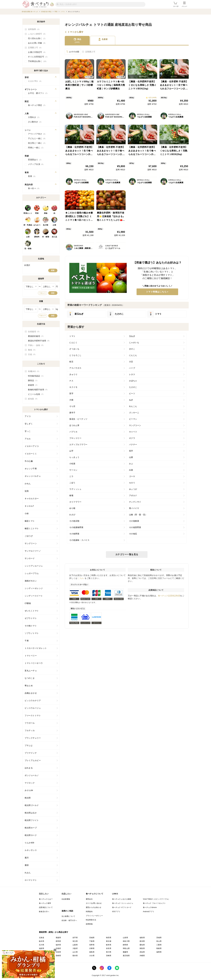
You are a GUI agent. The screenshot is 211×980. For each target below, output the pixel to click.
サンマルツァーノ (33, 551)
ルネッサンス (31, 850)
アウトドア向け (37, 134)
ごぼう (72, 483)
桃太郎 (28, 798)
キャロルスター (32, 498)
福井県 (58, 945)
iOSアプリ (116, 912)
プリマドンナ (31, 753)
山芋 (71, 451)
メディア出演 (36, 164)
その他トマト (31, 626)
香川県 (108, 952)
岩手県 (75, 938)
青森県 (58, 938)
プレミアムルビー (33, 760)
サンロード (30, 558)
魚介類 (45, 225)
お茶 (28, 237)
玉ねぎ (132, 336)
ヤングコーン (135, 425)
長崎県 (58, 956)
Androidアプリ (148, 912)
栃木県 (41, 941)
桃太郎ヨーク (31, 835)
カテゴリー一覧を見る (126, 554)
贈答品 (33, 380)
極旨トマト (30, 521)
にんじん (133, 355)
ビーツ (132, 393)
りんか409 (29, 843)
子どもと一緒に (37, 138)
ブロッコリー (75, 438)
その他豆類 (74, 521)
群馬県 (58, 941)
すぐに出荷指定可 (38, 57)
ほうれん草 (74, 425)
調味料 (37, 237)
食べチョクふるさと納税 (121, 899)
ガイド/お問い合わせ (94, 903)
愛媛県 (125, 952)
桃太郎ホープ (31, 828)
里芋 (71, 393)
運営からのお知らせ (93, 907)
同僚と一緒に (36, 147)
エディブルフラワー (78, 444)
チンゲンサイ (135, 502)
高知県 (142, 952)
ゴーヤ (132, 476)
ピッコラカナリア (33, 700)
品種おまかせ (31, 693)
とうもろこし (75, 355)
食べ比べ (34, 188)
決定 (52, 293)
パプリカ (73, 432)
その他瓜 (133, 534)
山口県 (75, 952)
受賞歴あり (35, 160)
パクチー (133, 444)
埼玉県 (75, 941)
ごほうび (29, 536)
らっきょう (74, 457)
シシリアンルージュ (34, 566)
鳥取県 (142, 948)
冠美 (27, 491)
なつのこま (30, 678)
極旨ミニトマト (32, 528)
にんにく (73, 342)
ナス (71, 381)
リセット (42, 293)
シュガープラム (32, 573)
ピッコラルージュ (33, 708)
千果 (27, 641)
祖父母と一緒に (37, 143)
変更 (52, 270)
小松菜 (72, 463)
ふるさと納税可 (37, 34)
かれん (28, 483)
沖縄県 (142, 956)
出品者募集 (66, 899)
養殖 (32, 350)
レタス (132, 374)
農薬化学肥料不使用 (39, 340)
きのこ (132, 349)
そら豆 (72, 406)
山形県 (125, 938)
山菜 (131, 457)
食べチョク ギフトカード (122, 907)
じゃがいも (134, 342)
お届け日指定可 (37, 52)
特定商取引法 (91, 920)
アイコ (28, 416)
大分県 (91, 956)
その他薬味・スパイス (79, 540)
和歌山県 (126, 948)
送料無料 (34, 29)
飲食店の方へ (44, 912)
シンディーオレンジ (34, 588)
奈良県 (108, 948)
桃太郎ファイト (32, 820)
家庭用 (33, 385)
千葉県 (91, 941)
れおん (28, 873)
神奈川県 (126, 941)
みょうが (133, 489)
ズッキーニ (134, 413)
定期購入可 (90, 52)
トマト (72, 336)
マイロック (30, 783)
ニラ (71, 476)
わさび (72, 514)
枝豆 (71, 362)
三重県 (159, 945)
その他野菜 (74, 534)
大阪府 (75, 948)
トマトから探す (76, 32)
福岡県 (159, 952)
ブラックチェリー (33, 738)
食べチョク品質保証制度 (169, 596)
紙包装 (33, 399)
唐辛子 (72, 413)
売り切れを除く (37, 38)
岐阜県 (108, 945)
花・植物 (27, 249)
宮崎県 (108, 956)
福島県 (142, 938)
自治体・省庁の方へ (69, 920)
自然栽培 (34, 331)
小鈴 (27, 513)
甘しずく (29, 424)
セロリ (132, 483)
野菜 (37, 213)
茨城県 (159, 938)
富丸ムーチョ (31, 670)
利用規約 (89, 912)
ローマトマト (31, 880)
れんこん (133, 406)
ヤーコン (73, 470)
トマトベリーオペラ (34, 663)
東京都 (108, 941)
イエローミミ (31, 454)
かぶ (131, 463)
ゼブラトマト (31, 618)
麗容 (27, 865)
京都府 (58, 948)
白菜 (131, 470)
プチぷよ (29, 745)
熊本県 (75, 956)
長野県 (91, 945)
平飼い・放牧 (36, 345)
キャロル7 (29, 506)
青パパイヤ (134, 508)
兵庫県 (91, 948)
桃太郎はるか (31, 813)
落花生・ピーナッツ (78, 419)
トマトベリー (31, 656)
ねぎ (131, 400)
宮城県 (91, 938)
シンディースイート (34, 596)
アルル (28, 439)
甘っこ (28, 431)
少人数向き (35, 122)
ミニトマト (35, 81)
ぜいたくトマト (32, 611)
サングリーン (31, 543)
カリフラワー (75, 502)
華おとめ (29, 685)
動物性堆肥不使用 (38, 389)
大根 (71, 400)
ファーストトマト (33, 715)
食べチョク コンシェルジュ (122, 903)
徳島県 (91, 952)
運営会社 (89, 899)
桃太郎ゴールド (32, 805)
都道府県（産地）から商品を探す (53, 932)
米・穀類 (45, 237)
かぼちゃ (133, 381)
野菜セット (28, 213)
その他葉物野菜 (76, 527)
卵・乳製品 (28, 225)
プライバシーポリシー (94, 916)
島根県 (159, 948)
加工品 (54, 237)
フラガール (30, 723)
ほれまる (29, 768)
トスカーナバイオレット (36, 648)
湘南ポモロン (31, 581)
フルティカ (30, 730)
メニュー (184, 4)
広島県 (58, 952)
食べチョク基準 (45, 903)
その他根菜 (134, 521)
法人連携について (68, 916)
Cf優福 (28, 603)
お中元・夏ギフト (38, 93)
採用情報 (89, 924)
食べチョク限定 (37, 105)
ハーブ (132, 368)
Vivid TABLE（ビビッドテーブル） (156, 899)
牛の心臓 (29, 461)
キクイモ (73, 387)
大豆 (131, 362)
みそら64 (29, 790)
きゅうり (73, 374)
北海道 (41, 938)
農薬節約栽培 (36, 336)
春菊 (71, 495)
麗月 (27, 858)
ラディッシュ (75, 489)
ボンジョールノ (32, 775)
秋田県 (108, 938)
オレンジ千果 (31, 468)
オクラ (132, 438)
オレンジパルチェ (33, 476)
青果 (32, 176)
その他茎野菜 (135, 527)
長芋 (131, 451)
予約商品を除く (38, 61)
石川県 (41, 945)
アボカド (133, 495)
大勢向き (34, 117)
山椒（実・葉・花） (138, 514)
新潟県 (142, 941)
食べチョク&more (150, 907)
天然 (32, 354)
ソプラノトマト (32, 633)
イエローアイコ (32, 446)
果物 (45, 213)
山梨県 (75, 945)
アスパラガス (75, 368)
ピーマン (133, 419)
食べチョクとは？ (46, 899)
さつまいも (74, 349)
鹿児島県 (126, 956)
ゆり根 (72, 508)
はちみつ (36, 225)
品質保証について (46, 907)
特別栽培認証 (36, 376)
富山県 (159, 941)
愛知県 (142, 945)
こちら (81, 578)
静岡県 (125, 945)
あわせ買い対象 (37, 43)
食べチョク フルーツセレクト (154, 903)
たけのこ (133, 387)
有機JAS (34, 371)
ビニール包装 (36, 394)
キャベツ (133, 432)
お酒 (54, 225)
